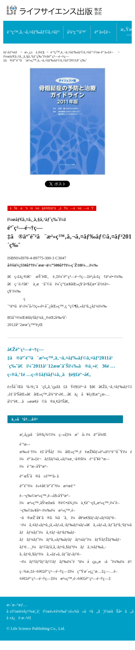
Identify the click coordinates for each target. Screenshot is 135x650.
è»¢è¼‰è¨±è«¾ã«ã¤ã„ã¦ (77, 611)
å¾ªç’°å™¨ (77, 32)
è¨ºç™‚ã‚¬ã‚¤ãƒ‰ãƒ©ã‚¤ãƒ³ (33, 32)
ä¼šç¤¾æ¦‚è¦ (31, 611)
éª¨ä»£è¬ (104, 32)
